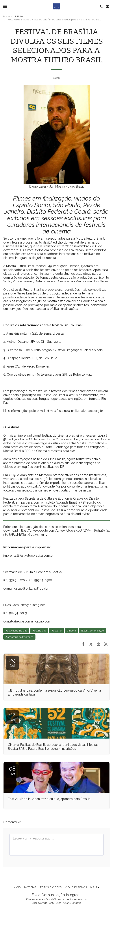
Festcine (56, 630)
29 (12, 662)
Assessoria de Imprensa (19, 636)
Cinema (71, 630)
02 (12, 716)
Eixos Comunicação (92, 630)
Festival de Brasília (16, 630)
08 (12, 770)
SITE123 (56, 902)
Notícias (18, 16)
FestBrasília (39, 630)
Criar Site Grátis (72, 902)
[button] (5, 6)
